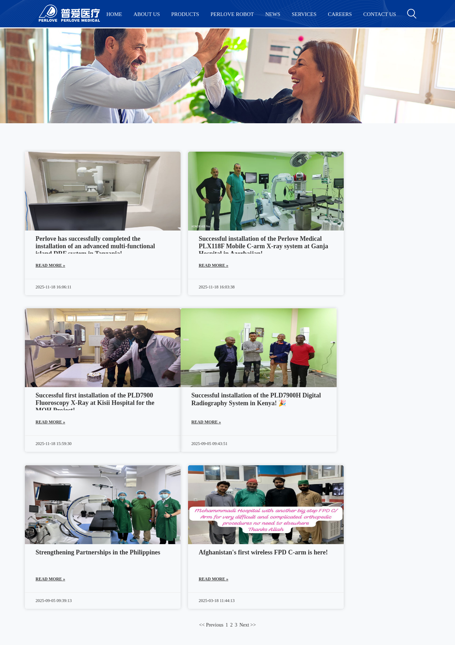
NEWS (272, 14)
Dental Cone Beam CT (65, 563)
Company (142, 533)
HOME (114, 14)
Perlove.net (230, 571)
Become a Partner (151, 583)
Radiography (53, 553)
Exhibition (143, 563)
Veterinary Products (61, 573)
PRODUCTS (185, 14)
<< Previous (211, 469)
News (137, 553)
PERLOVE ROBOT (232, 14)
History (139, 543)
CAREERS (340, 14)
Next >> (247, 469)
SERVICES (304, 14)
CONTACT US (379, 14)
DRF (44, 543)
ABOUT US (146, 14)
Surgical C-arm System (65, 533)
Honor (138, 573)
